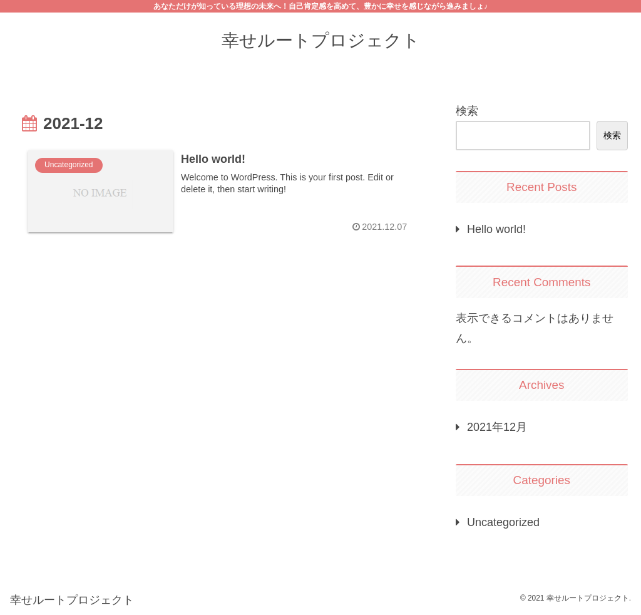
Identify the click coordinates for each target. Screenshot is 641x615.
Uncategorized (503, 522)
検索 (467, 111)
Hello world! (496, 229)
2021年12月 (497, 427)
